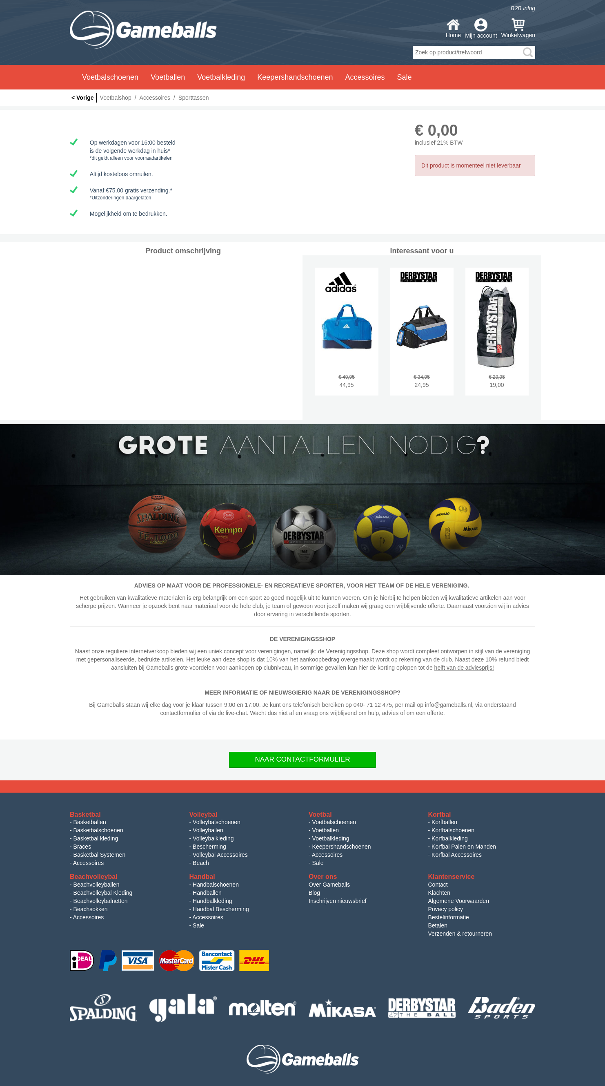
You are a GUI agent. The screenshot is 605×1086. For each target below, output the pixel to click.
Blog (314, 892)
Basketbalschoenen (98, 830)
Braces (82, 846)
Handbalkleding (212, 901)
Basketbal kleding (95, 838)
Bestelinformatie (448, 917)
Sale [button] (404, 77)
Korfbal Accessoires (457, 854)
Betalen (437, 925)
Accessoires (88, 863)
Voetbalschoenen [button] (110, 77)
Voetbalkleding (330, 838)
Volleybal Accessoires (220, 854)
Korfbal (439, 814)
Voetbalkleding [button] (221, 77)
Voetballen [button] (168, 77)
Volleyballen (208, 830)
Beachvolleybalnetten (100, 901)
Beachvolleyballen (96, 884)
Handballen (207, 892)
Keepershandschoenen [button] (295, 77)
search (528, 52)
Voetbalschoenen (334, 822)
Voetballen (325, 830)
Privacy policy (445, 909)
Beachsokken (90, 909)
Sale (318, 863)
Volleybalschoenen (216, 822)
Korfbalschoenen (453, 830)
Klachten (439, 892)
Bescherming (209, 846)
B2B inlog (523, 8)
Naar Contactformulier (302, 759)
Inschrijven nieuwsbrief (338, 901)
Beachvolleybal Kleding (103, 892)
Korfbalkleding (450, 838)
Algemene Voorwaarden (458, 901)
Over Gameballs (329, 884)
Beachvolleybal (94, 876)
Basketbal (85, 814)
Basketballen (89, 822)
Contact (438, 884)
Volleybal (203, 814)
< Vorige (82, 97)
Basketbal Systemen (99, 854)
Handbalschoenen (216, 884)
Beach (201, 863)
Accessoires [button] (365, 77)
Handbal (202, 876)
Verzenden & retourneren (460, 933)
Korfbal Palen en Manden (464, 846)
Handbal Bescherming (221, 909)
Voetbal (320, 814)
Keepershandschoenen (341, 846)
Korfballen (444, 822)
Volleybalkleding (213, 838)
